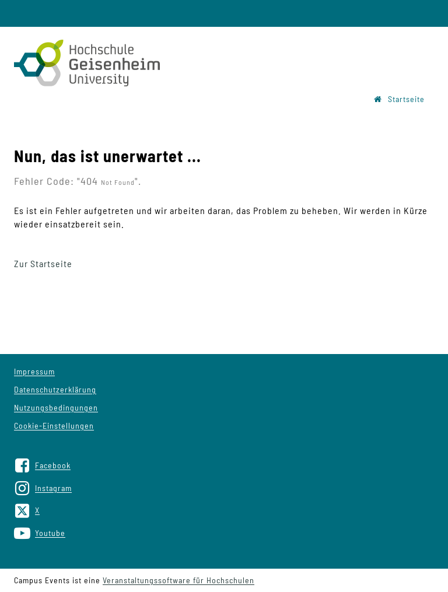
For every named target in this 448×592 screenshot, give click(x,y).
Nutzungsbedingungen (56, 407)
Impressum (34, 371)
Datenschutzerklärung (55, 389)
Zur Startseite (43, 263)
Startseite (399, 99)
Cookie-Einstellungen (54, 425)
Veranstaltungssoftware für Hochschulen (178, 580)
